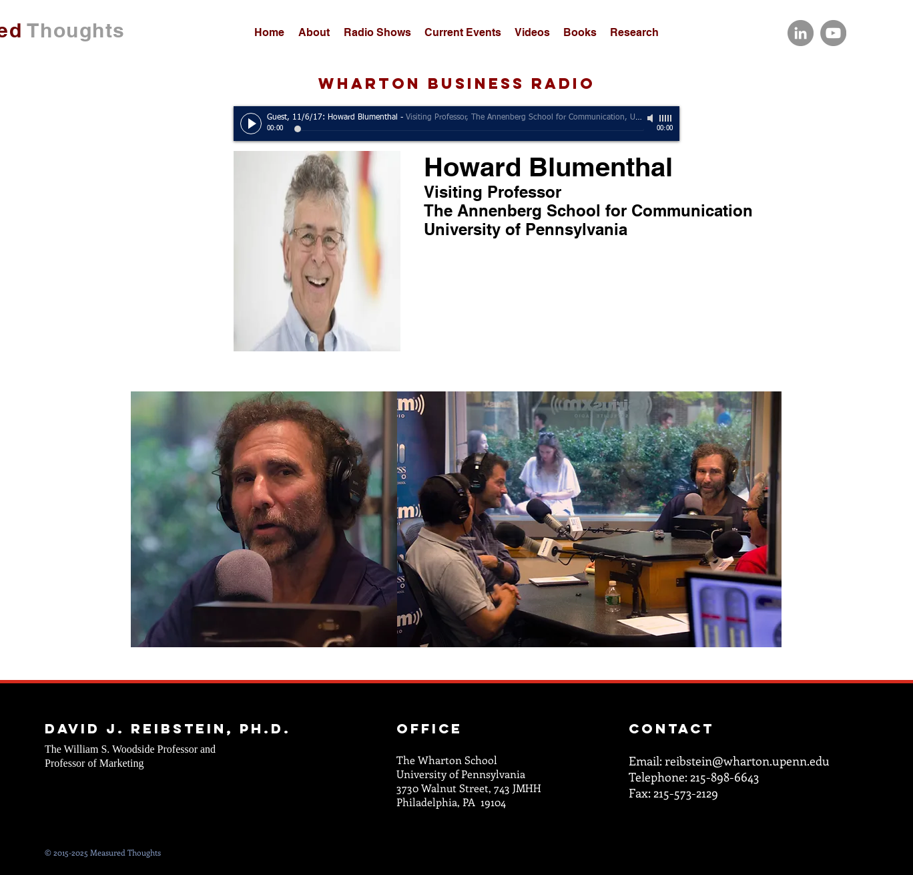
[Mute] (651, 118)
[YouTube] (833, 33)
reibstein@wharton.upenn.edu (747, 761)
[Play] (251, 123)
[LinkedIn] (801, 33)
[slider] (666, 118)
